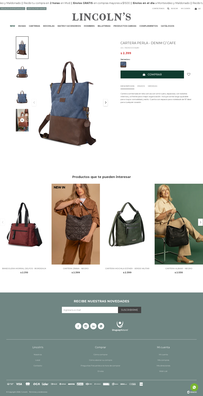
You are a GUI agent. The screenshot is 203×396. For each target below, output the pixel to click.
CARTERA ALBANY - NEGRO (178, 268)
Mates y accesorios (69, 26)
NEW (12, 26)
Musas (22, 26)
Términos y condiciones (38, 392)
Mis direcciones (163, 365)
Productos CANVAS (125, 26)
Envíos (101, 371)
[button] (105, 102)
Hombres (89, 26)
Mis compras (163, 360)
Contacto (38, 365)
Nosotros (38, 354)
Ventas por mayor (36, 8)
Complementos (148, 26)
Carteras (34, 26)
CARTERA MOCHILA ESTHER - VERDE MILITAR (127, 268)
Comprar (155, 74)
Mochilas (48, 26)
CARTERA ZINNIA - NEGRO (76, 268)
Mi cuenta (163, 354)
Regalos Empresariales (12, 8)
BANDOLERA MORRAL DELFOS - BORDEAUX (24, 268)
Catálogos (167, 26)
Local (37, 360)
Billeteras (104, 26)
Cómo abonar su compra (100, 360)
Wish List (163, 371)
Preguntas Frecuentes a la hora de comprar (100, 365)
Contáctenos (158, 8)
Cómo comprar (101, 354)
